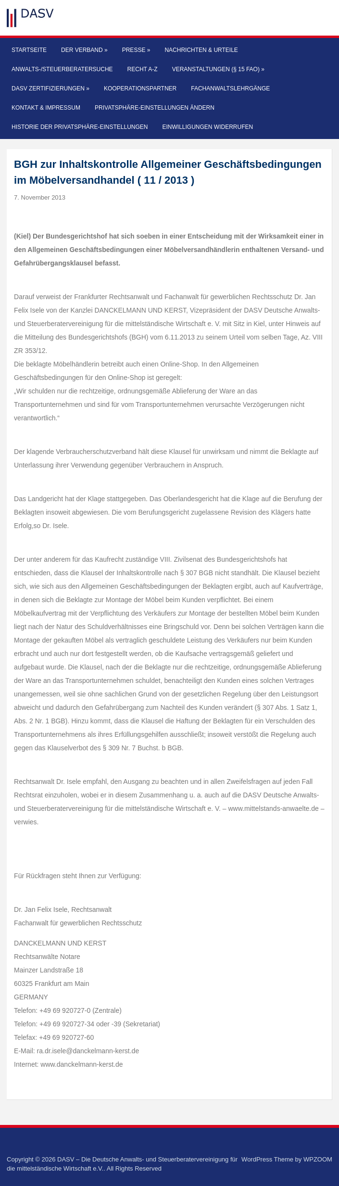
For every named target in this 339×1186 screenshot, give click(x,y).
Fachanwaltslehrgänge (230, 88)
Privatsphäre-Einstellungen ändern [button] (154, 107)
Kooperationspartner (140, 88)
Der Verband (84, 50)
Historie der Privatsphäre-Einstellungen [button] (80, 127)
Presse (136, 50)
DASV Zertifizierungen (50, 88)
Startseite (29, 50)
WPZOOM (317, 1159)
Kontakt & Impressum (46, 107)
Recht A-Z (142, 69)
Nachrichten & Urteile (201, 50)
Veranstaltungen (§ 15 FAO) (218, 69)
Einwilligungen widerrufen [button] (207, 127)
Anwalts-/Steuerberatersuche (62, 69)
